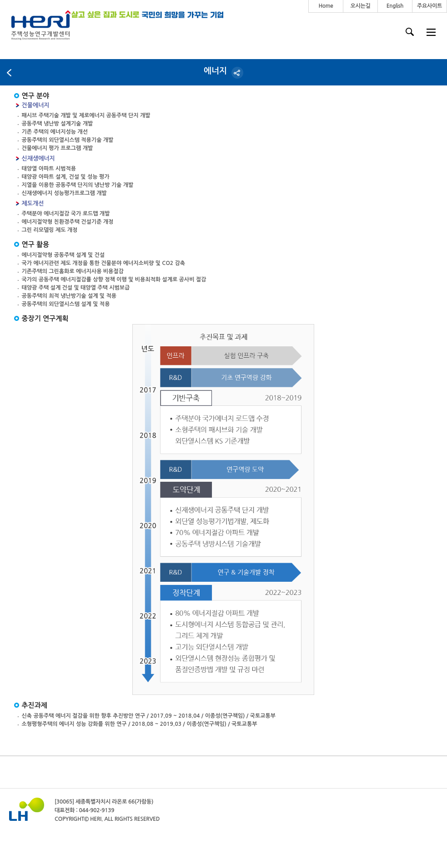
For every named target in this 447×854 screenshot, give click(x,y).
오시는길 (361, 6)
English (395, 6)
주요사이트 (429, 6)
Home (325, 6)
